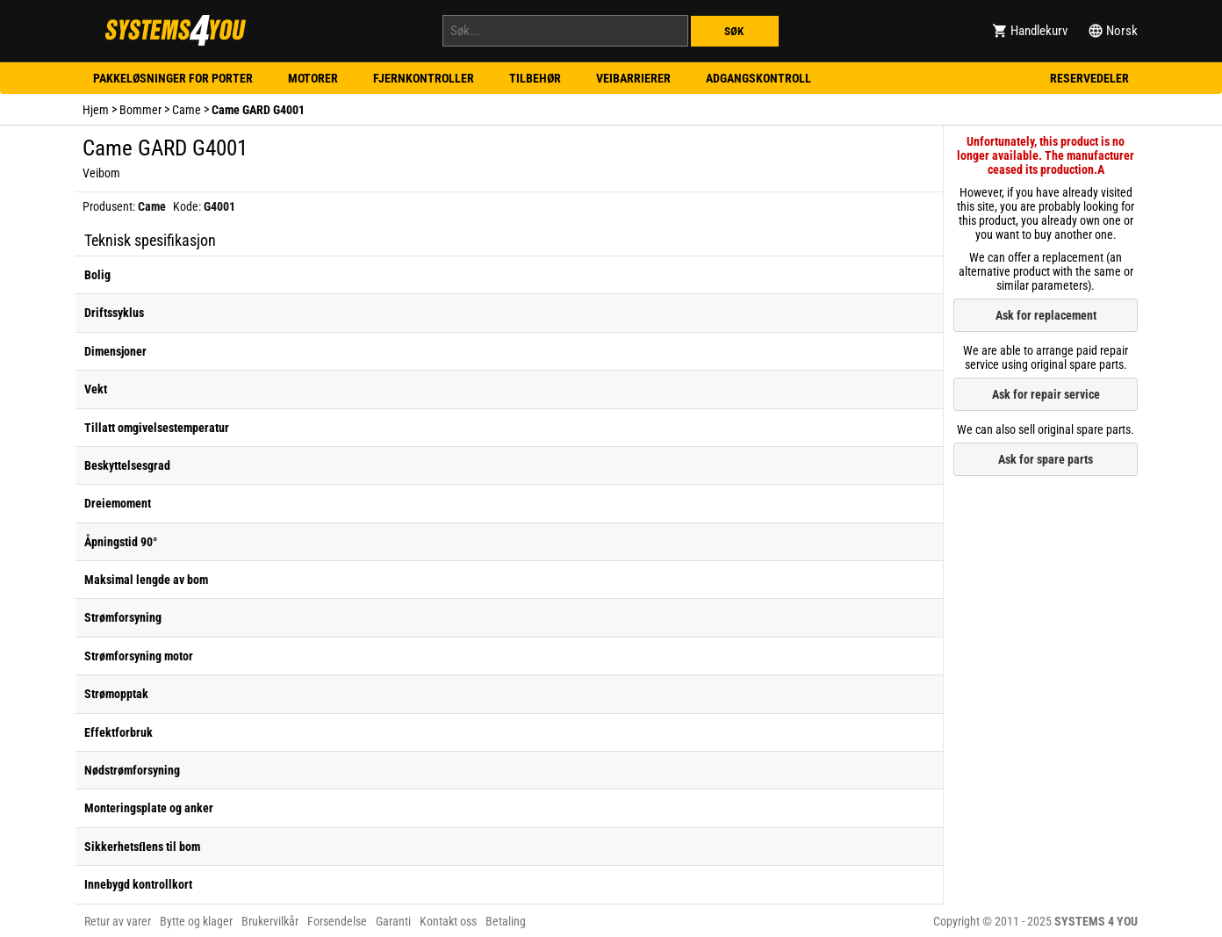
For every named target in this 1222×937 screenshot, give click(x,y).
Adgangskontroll (758, 78)
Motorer (313, 78)
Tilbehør (535, 78)
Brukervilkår (269, 921)
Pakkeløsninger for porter (173, 78)
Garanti (393, 921)
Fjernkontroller (423, 78)
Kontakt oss (448, 921)
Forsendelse (337, 921)
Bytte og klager (196, 921)
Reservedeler (1089, 78)
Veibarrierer (633, 78)
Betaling (505, 921)
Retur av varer (117, 921)
